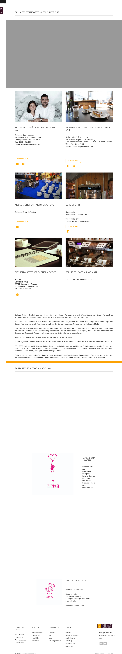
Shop (50, 635)
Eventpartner (36, 635)
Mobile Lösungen (37, 632)
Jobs (50, 638)
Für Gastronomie (20, 640)
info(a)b (102, 632)
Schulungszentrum (55, 641)
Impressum (103, 635)
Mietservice (35, 641)
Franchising (35, 638)
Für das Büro (19, 637)
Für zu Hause (19, 634)
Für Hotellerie (19, 643)
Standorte (52, 632)
